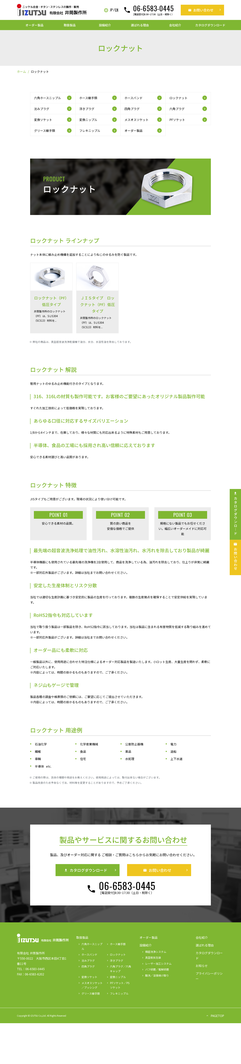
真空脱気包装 (151, 957)
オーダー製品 (34, 25)
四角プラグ (86, 966)
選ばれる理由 (140, 25)
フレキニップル (117, 993)
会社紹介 (175, 25)
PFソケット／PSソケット (118, 985)
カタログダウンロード (210, 25)
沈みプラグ (86, 960)
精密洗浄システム (153, 952)
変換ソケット (87, 977)
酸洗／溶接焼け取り (155, 975)
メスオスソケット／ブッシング (90, 985)
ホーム (21, 71)
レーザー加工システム (156, 963)
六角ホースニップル (90, 946)
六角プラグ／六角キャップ (118, 969)
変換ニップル (116, 977)
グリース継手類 (89, 993)
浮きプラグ (114, 960)
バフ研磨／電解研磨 (155, 969)
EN (116, 10)
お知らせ (202, 965)
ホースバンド (87, 954)
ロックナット (116, 954)
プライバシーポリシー (209, 976)
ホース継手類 (116, 944)
